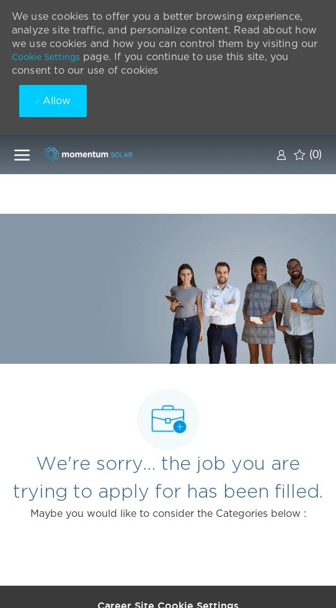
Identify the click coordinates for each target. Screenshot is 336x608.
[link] (281, 154)
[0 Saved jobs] (308, 154)
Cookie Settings (46, 57)
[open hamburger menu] (22, 154)
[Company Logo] (104, 154)
